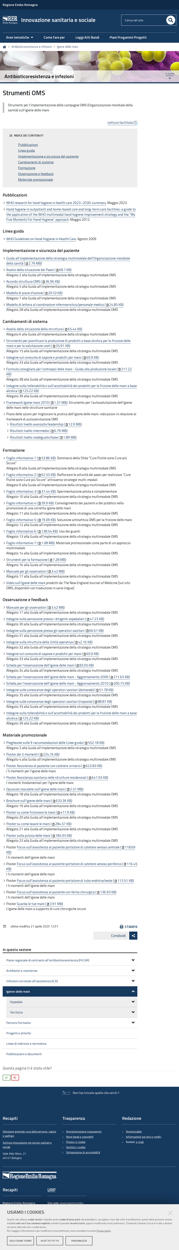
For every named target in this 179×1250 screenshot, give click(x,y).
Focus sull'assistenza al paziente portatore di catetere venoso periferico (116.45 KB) (71, 866)
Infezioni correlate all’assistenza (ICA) (70, 981)
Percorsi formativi (70, 1022)
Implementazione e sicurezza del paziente (48, 156)
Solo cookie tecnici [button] (20, 1240)
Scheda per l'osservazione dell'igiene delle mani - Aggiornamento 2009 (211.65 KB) (68, 676)
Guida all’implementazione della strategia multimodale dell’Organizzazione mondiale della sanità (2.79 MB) (68, 261)
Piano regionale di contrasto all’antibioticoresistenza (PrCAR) (70, 960)
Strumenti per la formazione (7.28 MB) (36, 559)
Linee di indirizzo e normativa (26, 1043)
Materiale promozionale (35, 179)
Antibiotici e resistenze (70, 970)
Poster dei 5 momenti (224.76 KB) (32, 754)
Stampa (129, 926)
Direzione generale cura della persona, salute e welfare (29, 1133)
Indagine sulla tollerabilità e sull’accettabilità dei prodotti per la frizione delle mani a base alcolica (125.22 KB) (71, 388)
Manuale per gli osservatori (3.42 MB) (35, 571)
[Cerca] (170, 20)
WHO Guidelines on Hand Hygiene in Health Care (41, 238)
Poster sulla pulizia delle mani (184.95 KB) (39, 835)
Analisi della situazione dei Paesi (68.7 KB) (38, 269)
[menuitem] (21, 37)
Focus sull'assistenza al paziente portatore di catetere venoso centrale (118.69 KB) (70, 849)
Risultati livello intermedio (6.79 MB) (39, 430)
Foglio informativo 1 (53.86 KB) (31, 457)
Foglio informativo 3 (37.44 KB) (31, 491)
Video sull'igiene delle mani (25, 582)
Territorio (72, 1012)
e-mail (140, 1142)
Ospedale (72, 1001)
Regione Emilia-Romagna (20, 4)
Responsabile (134, 1131)
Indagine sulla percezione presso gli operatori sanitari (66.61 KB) (55, 630)
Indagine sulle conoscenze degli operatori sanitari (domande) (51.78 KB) (59, 689)
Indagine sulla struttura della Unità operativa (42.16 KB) (49, 642)
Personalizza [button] (79, 1240)
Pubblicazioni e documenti (24, 1054)
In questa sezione (17, 949)
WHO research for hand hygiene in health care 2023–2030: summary (56, 202)
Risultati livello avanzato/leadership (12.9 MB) (46, 424)
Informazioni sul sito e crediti (143, 1137)
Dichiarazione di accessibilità (83, 1152)
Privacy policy (104, 1231)
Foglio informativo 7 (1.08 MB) (30, 542)
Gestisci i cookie (75, 1147)
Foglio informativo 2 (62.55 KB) (31, 474)
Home (5, 46)
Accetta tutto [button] (50, 1240)
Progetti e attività (18, 1033)
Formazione (26, 167)
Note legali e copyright (80, 1137)
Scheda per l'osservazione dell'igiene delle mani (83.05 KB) (50, 665)
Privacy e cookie (75, 1142)
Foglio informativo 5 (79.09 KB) (31, 519)
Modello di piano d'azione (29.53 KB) (34, 292)
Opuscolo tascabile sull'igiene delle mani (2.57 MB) (44, 789)
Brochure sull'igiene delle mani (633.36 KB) (39, 800)
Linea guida (26, 150)
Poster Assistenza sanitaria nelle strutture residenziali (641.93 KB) (57, 777)
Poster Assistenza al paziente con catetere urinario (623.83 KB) (54, 765)
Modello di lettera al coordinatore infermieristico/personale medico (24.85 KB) (65, 304)
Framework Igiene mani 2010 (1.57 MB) (36, 402)
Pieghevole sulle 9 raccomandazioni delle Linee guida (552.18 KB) (55, 742)
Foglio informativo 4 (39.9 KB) (30, 503)
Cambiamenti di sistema (36, 162)
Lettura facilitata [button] (122, 122)
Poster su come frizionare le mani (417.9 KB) (40, 812)
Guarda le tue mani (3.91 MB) (40, 903)
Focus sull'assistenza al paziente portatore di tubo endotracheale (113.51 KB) (75, 880)
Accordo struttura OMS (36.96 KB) (33, 281)
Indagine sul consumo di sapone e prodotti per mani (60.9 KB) (52, 357)
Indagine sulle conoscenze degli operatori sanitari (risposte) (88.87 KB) (59, 701)
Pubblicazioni (28, 144)
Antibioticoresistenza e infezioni (31, 46)
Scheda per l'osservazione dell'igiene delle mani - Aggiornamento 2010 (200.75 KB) (68, 683)
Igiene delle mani (67, 46)
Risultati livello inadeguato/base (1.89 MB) (43, 437)
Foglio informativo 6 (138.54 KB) (32, 531)
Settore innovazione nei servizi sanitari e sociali (27, 1144)
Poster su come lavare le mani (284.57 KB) (38, 823)
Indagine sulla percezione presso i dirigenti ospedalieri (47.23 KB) (55, 618)
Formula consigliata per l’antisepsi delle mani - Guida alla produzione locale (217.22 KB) (69, 371)
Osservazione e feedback (36, 173)
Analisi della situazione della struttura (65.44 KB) (44, 329)
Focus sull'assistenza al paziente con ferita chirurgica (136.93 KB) (66, 892)
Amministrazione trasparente (84, 1131)
